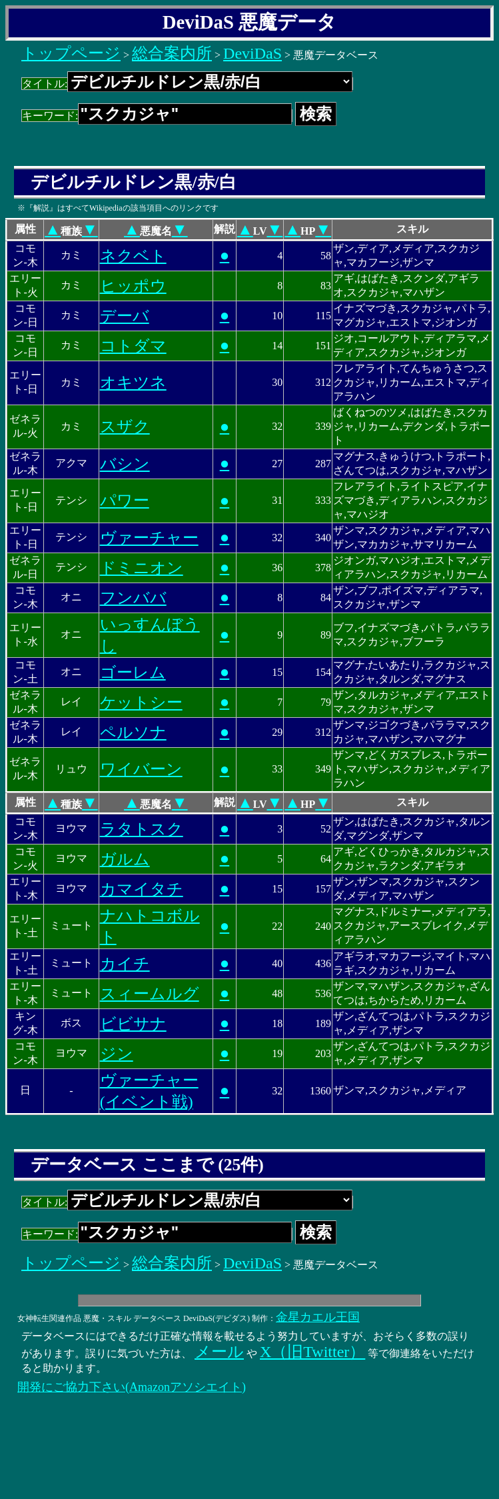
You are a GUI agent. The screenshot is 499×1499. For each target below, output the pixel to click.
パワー (124, 500)
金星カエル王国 (318, 1317)
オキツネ (133, 382)
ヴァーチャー (149, 538)
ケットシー (141, 702)
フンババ (133, 598)
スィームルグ (149, 993)
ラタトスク (141, 829)
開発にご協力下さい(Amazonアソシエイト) (131, 1387)
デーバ (124, 316)
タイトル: (187, 83)
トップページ (71, 53)
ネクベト (133, 256)
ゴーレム (133, 672)
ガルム (125, 859)
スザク (125, 426)
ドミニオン (141, 568)
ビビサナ (133, 1023)
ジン (116, 1053)
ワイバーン (141, 769)
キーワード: (157, 115)
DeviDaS (252, 53)
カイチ (125, 963)
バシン (125, 464)
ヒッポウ (133, 286)
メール (219, 1351)
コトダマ (133, 346)
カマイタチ (141, 889)
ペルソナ (133, 732)
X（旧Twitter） (312, 1351)
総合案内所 (172, 53)
